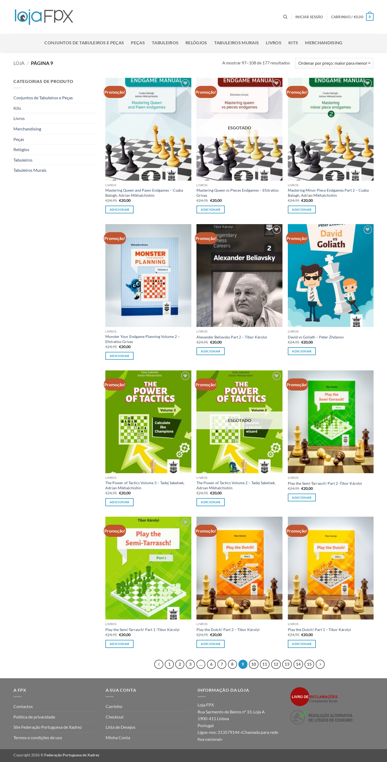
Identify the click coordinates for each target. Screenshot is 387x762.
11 (264, 664)
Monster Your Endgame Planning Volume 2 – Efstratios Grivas (142, 339)
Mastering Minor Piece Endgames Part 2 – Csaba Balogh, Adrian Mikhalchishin (328, 193)
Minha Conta (118, 737)
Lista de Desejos (120, 727)
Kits (293, 42)
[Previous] (158, 664)
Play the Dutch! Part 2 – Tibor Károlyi (228, 629)
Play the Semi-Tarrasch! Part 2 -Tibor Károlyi (325, 483)
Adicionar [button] (119, 209)
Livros (273, 42)
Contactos (23, 706)
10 (253, 664)
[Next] (320, 664)
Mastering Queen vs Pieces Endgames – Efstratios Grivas (237, 193)
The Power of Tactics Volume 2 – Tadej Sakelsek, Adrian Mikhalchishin (235, 485)
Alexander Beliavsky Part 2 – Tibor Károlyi (231, 337)
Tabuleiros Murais (236, 42)
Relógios (196, 42)
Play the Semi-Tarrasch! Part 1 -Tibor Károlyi (142, 629)
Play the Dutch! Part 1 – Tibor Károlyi (319, 629)
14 (298, 664)
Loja (18, 63)
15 (309, 664)
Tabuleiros (165, 42)
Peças (138, 42)
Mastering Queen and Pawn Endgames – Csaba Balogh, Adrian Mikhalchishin (144, 193)
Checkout (115, 716)
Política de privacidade (34, 716)
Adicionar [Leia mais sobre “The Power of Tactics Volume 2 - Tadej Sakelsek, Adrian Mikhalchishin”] (210, 502)
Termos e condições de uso (37, 737)
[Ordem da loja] (334, 63)
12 (276, 664)
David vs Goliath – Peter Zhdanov (316, 337)
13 (287, 664)
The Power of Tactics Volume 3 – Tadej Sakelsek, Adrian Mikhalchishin (144, 485)
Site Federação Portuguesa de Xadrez (47, 727)
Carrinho (114, 706)
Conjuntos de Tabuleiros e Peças (84, 42)
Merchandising (323, 42)
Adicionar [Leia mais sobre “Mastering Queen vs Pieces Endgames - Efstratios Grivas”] (210, 209)
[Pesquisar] (285, 17)
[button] (309, 17)
